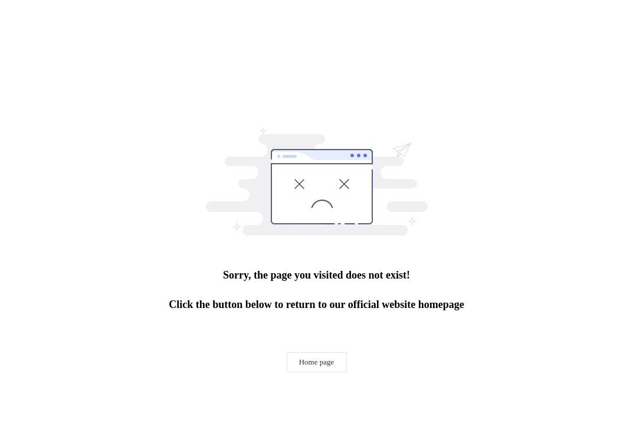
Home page (316, 361)
